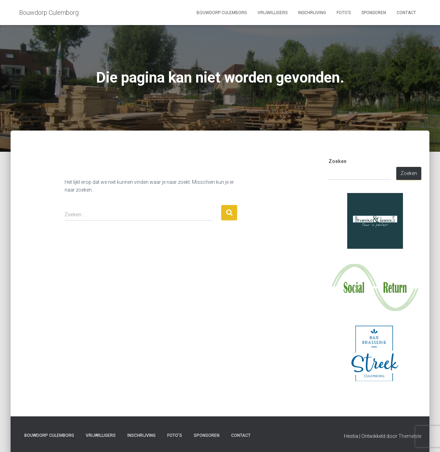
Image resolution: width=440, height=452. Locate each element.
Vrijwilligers (273, 12)
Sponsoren (373, 12)
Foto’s (344, 12)
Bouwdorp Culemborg (222, 12)
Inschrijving (312, 12)
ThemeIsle (409, 436)
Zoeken (337, 161)
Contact (406, 12)
